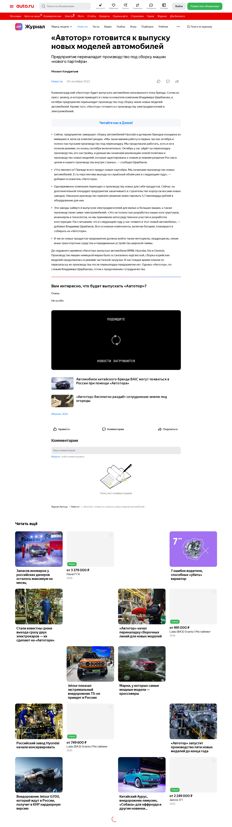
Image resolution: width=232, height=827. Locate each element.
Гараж (150, 16)
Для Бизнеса (177, 16)
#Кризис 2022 (59, 414)
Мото (81, 16)
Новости (82, 26)
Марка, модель (61, 26)
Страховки (137, 16)
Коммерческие (52, 16)
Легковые (15, 16)
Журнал (162, 16)
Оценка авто (120, 16)
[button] (100, 6)
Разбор (121, 26)
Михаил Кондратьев (64, 71)
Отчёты (91, 16)
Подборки (147, 26)
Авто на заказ (33, 16)
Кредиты (104, 16)
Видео (108, 26)
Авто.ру (25, 6)
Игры (133, 26)
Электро (69, 16)
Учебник (163, 26)
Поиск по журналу (199, 26)
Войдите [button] (55, 456)
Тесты (96, 26)
